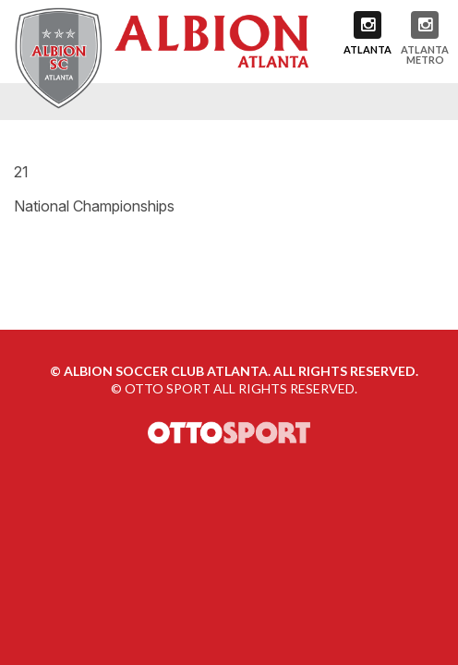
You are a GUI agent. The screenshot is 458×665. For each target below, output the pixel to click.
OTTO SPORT (168, 388)
